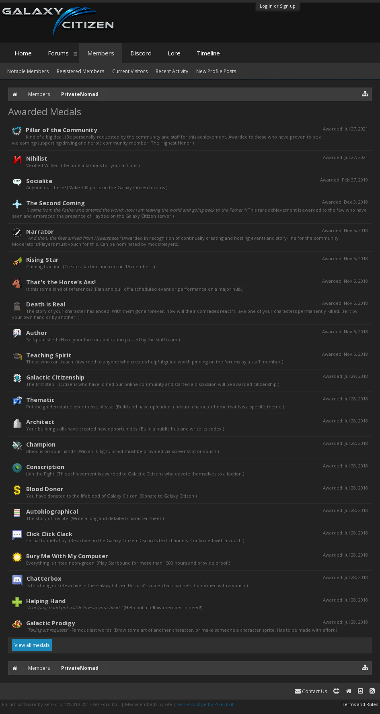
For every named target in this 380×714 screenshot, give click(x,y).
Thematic (40, 400)
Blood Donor (45, 489)
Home (23, 53)
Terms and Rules (360, 704)
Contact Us (311, 691)
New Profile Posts (216, 71)
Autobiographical (52, 511)
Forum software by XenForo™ (61, 704)
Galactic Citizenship (55, 377)
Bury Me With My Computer (67, 556)
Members (100, 53)
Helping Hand (46, 601)
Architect (40, 422)
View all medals (31, 645)
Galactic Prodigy (50, 623)
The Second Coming (55, 203)
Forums (58, 53)
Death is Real (45, 304)
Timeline (208, 53)
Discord (141, 53)
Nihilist (36, 158)
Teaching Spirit (49, 355)
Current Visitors (130, 71)
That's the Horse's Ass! (61, 282)
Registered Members (80, 71)
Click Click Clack (49, 534)
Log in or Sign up (278, 6)
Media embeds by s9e (148, 704)
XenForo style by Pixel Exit (205, 704)
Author (36, 332)
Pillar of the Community (61, 130)
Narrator (40, 231)
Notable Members (28, 71)
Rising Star (42, 259)
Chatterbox (44, 578)
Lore (174, 53)
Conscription (45, 467)
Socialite (39, 181)
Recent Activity (172, 71)
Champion (40, 444)
